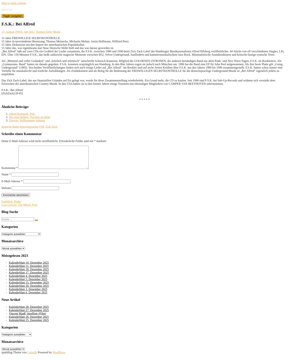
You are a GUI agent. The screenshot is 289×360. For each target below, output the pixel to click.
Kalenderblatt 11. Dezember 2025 (29, 270)
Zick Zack (51, 126)
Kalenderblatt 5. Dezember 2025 (28, 283)
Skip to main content (13, 3)
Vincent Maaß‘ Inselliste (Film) (27, 317)
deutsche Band (10, 126)
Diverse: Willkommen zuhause (27, 120)
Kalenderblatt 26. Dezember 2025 (29, 321)
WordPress (59, 356)
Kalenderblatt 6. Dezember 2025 (28, 296)
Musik (56, 31)
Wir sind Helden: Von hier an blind (29, 117)
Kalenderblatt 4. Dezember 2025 (28, 280)
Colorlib (32, 356)
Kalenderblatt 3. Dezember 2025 (28, 293)
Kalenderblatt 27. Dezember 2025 (29, 314)
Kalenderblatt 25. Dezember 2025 (29, 324)
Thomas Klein (43, 31)
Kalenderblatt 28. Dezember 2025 (29, 311)
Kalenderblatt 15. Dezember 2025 (29, 287)
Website (6, 192)
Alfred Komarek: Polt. (22, 113)
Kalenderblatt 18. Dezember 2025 (29, 273)
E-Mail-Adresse (11, 185)
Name (6, 178)
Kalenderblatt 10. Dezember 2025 (29, 267)
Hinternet (7, 9)
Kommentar (9, 172)
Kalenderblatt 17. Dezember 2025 (29, 277)
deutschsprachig (29, 126)
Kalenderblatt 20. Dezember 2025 (29, 290)
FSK (42, 126)
